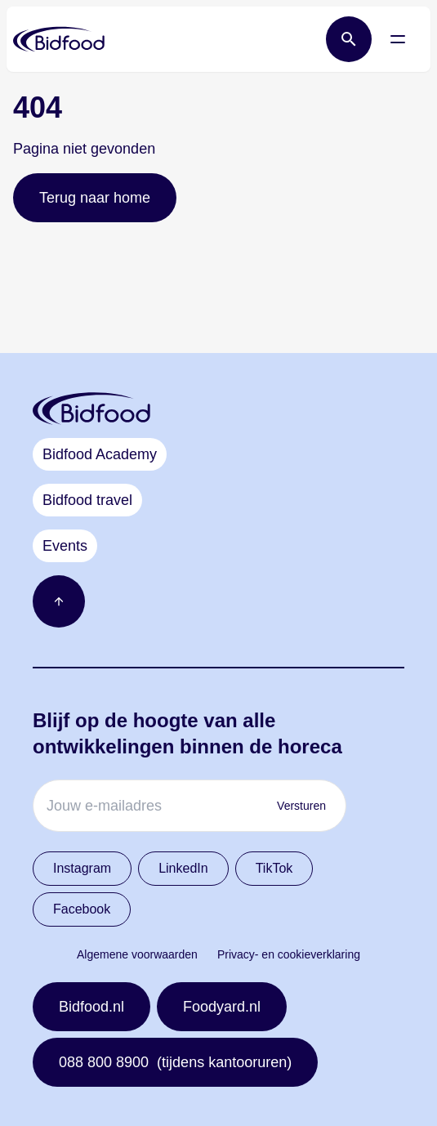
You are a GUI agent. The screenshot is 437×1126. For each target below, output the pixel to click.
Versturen (301, 805)
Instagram (82, 868)
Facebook (81, 909)
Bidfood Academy (99, 454)
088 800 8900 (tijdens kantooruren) (175, 1062)
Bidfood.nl (91, 1007)
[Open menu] (398, 39)
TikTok (274, 868)
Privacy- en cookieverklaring (288, 954)
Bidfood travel (87, 500)
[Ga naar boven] (59, 601)
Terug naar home (94, 198)
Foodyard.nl (222, 1007)
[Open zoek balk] (349, 39)
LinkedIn (183, 868)
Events (64, 546)
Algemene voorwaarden (137, 954)
